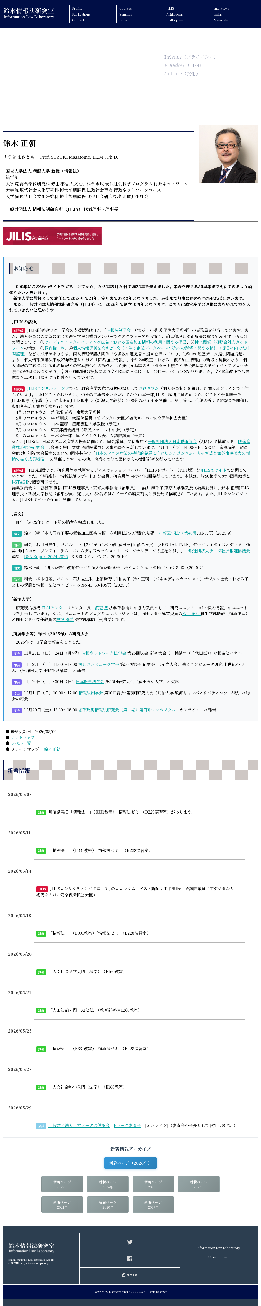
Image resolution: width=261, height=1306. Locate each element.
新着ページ (62, 1185)
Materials (221, 20)
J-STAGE (20, 482)
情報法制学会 (118, 330)
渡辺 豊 (101, 608)
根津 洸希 (65, 619)
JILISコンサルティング (48, 388)
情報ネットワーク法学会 (103, 653)
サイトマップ (23, 737)
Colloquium (175, 20)
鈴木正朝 (52, 749)
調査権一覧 (54, 348)
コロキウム (148, 388)
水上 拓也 (191, 613)
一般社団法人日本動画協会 (172, 441)
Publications (81, 14)
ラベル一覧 (21, 743)
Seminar (125, 14)
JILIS (170, 8)
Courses (125, 8)
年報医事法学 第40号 (178, 533)
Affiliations (174, 14)
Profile (77, 8)
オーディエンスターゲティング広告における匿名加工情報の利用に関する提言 (115, 342)
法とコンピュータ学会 (98, 664)
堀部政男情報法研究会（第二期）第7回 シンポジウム (126, 710)
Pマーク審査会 (127, 1125)
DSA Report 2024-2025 (46, 556)
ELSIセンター (54, 608)
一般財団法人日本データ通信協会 (79, 1125)
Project (124, 20)
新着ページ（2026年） (130, 1163)
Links (218, 14)
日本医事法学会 (90, 681)
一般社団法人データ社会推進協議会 (217, 551)
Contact (78, 20)
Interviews (221, 8)
